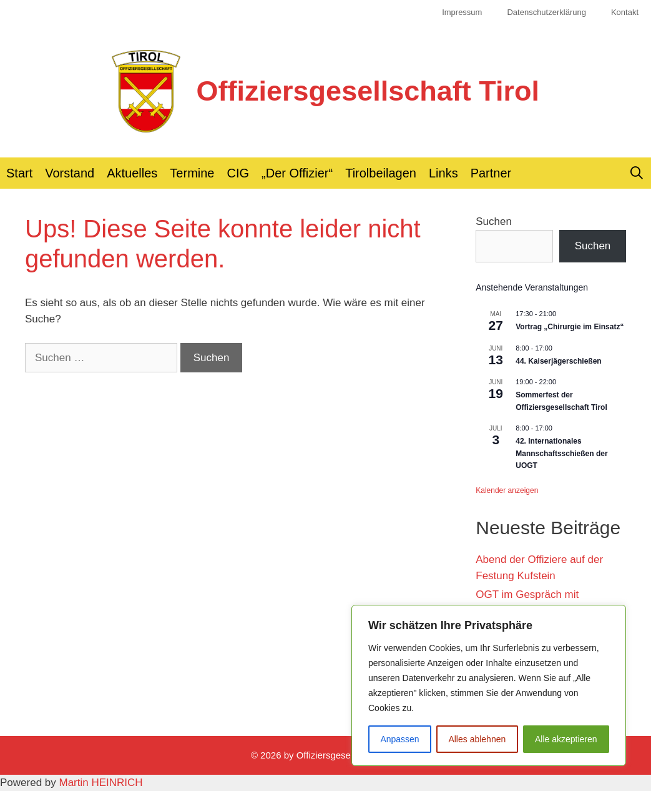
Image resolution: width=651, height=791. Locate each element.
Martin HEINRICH (101, 783)
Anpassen (399, 739)
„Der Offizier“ (297, 173)
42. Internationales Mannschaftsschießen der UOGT (561, 453)
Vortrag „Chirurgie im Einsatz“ (570, 326)
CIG (238, 173)
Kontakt (625, 12)
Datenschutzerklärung (546, 12)
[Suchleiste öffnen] (636, 173)
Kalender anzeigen (507, 490)
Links (443, 173)
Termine (192, 173)
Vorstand (69, 173)
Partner (491, 173)
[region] (488, 685)
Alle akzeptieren (566, 739)
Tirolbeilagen (380, 173)
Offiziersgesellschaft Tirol (368, 91)
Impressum (462, 12)
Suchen (494, 221)
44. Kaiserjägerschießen (558, 361)
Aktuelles (132, 173)
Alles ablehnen (477, 739)
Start (19, 173)
